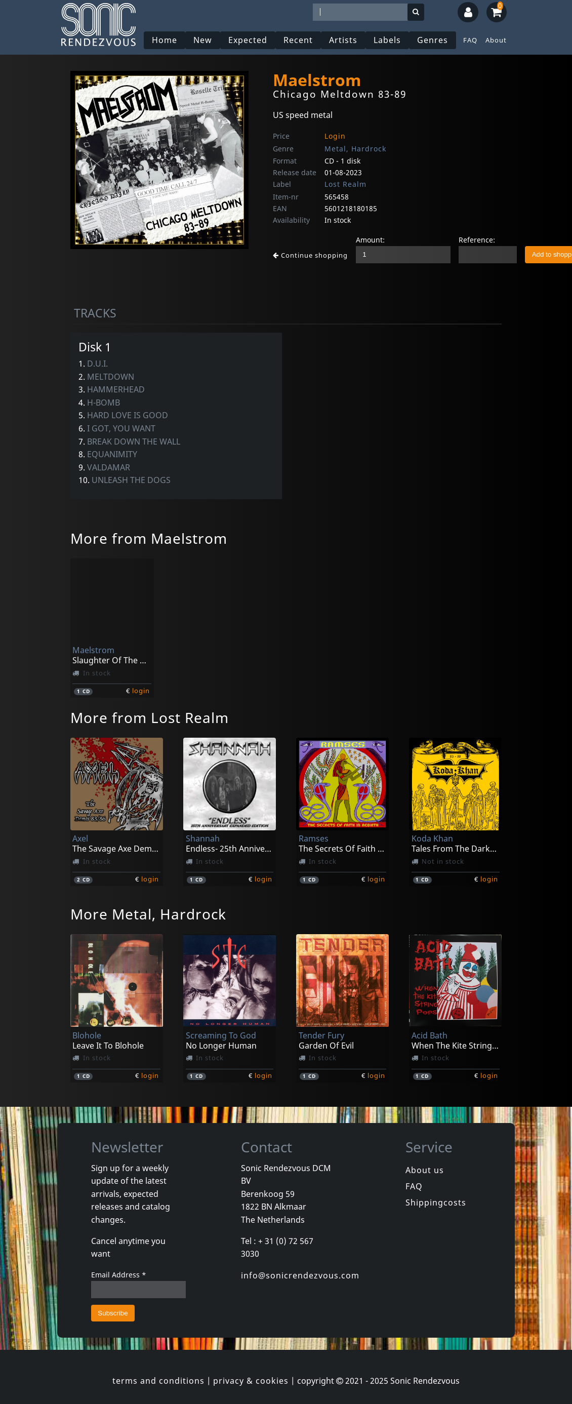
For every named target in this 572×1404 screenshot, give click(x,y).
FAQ (470, 40)
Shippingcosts (435, 1202)
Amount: (370, 240)
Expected (247, 40)
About (496, 40)
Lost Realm (345, 184)
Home (164, 40)
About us (424, 1170)
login (141, 690)
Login (335, 136)
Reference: (477, 240)
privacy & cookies (251, 1380)
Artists (343, 40)
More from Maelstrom (148, 538)
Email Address (118, 1274)
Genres (432, 40)
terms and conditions (158, 1380)
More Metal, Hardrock (148, 914)
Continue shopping (310, 255)
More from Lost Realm (149, 717)
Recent (298, 40)
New (202, 40)
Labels (387, 40)
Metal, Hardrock (355, 148)
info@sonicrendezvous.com (300, 1275)
